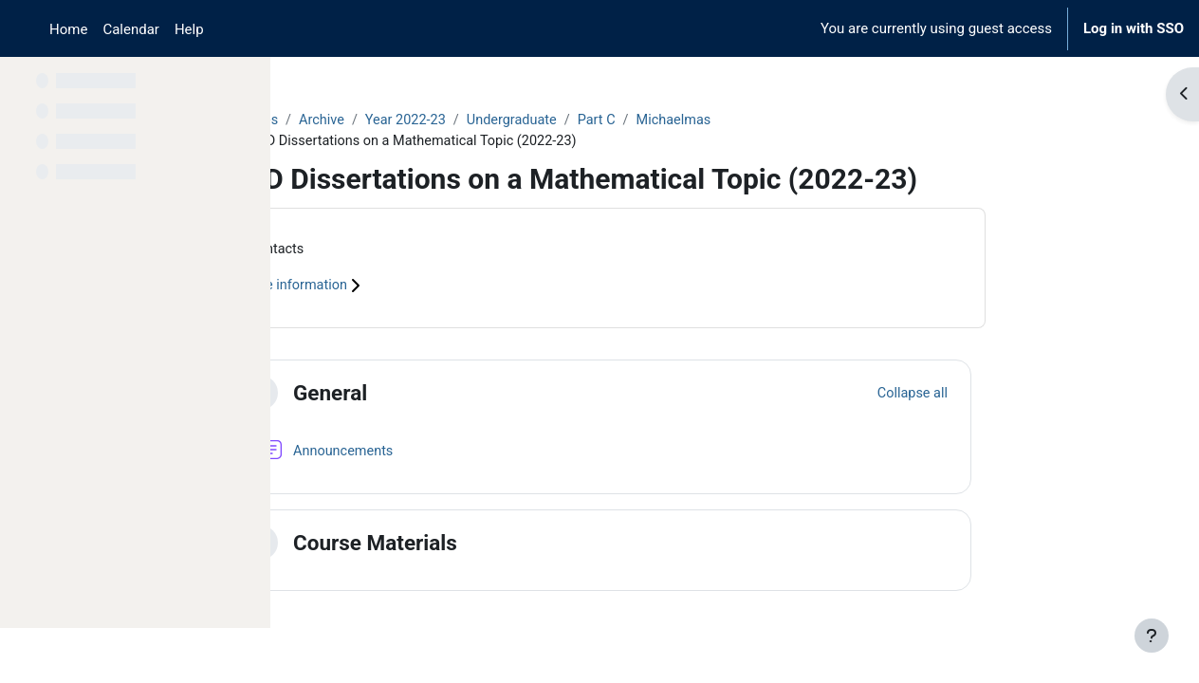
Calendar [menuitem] (130, 29)
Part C (728, 120)
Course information (420, 288)
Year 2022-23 (531, 120)
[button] (381, 395)
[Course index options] (246, 85)
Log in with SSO (1133, 28)
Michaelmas (807, 120)
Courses (374, 120)
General (451, 394)
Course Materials (496, 544)
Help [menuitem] (189, 29)
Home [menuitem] (68, 29)
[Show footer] (1151, 635)
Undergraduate (641, 120)
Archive (445, 120)
